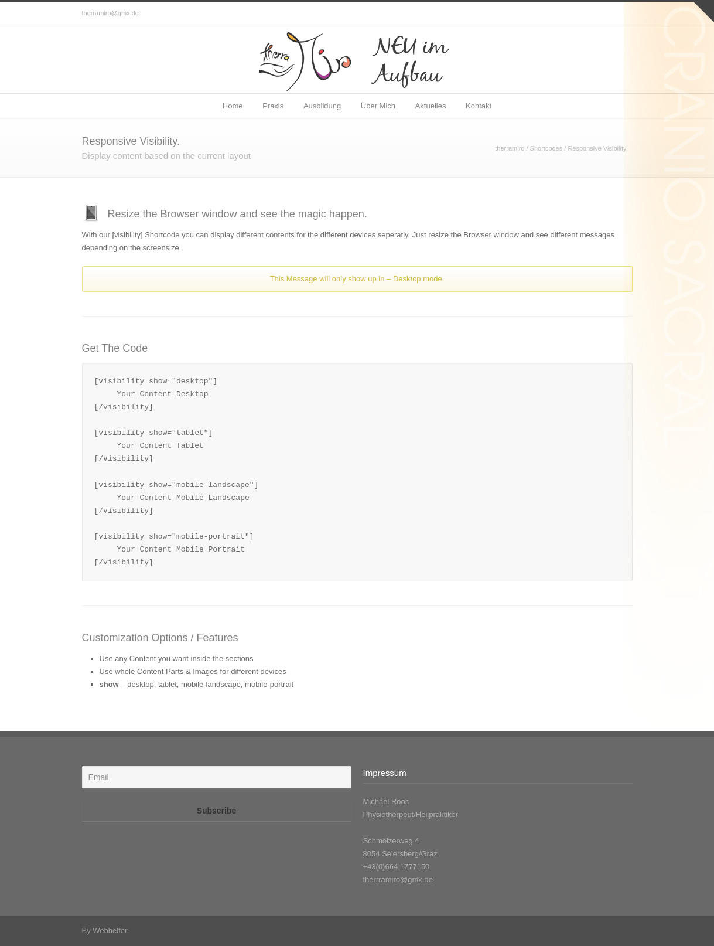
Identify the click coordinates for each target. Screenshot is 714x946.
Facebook (621, 13)
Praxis (272, 105)
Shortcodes (546, 148)
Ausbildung (322, 105)
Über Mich (378, 105)
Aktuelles (430, 105)
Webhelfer (110, 930)
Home (233, 105)
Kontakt (478, 105)
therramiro (509, 148)
